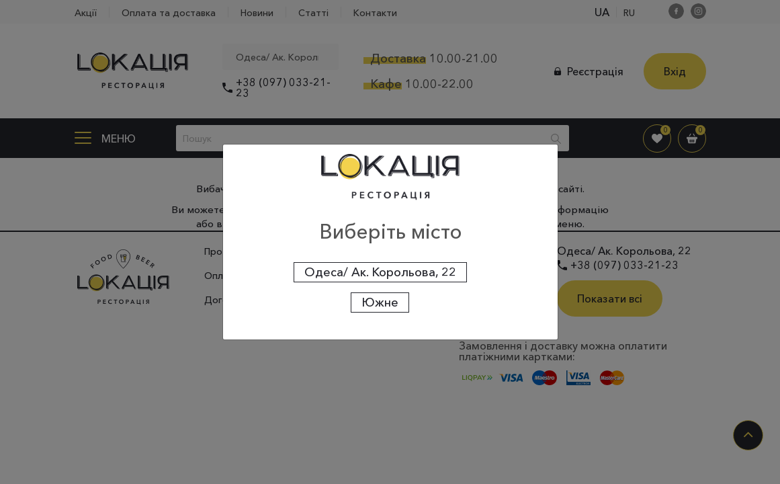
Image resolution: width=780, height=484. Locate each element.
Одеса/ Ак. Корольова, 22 (380, 272)
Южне (379, 302)
